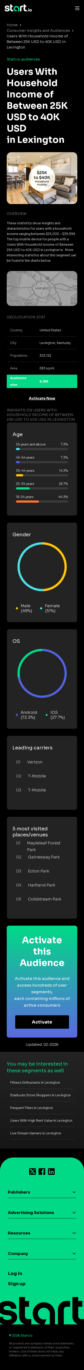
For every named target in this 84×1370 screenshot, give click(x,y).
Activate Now (42, 398)
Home (12, 25)
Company (18, 1253)
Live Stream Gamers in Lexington (35, 1133)
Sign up (17, 1284)
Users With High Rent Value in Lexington (41, 1121)
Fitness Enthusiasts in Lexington (35, 1083)
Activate (42, 1022)
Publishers (19, 1192)
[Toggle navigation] (76, 8)
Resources (19, 1233)
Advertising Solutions (31, 1212)
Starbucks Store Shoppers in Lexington (40, 1095)
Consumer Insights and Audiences (38, 30)
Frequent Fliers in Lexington (31, 1108)
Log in (15, 1273)
